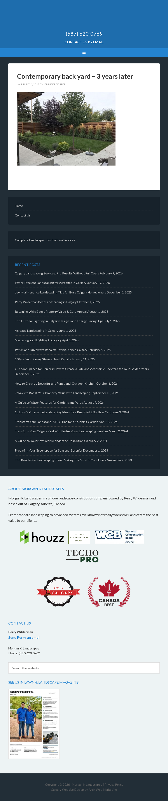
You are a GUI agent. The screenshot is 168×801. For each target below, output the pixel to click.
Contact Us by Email (84, 42)
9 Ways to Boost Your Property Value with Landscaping (52, 393)
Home (19, 206)
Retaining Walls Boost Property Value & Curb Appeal (51, 311)
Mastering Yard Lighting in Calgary (38, 340)
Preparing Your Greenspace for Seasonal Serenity (48, 450)
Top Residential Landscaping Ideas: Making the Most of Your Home (60, 460)
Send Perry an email (24, 637)
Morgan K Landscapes (83, 17)
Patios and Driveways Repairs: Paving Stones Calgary (51, 350)
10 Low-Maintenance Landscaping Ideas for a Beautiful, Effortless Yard (63, 412)
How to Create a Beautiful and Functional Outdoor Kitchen (55, 383)
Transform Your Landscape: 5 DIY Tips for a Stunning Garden (56, 422)
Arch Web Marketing (103, 789)
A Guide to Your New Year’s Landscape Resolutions (50, 441)
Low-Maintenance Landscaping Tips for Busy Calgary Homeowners (60, 292)
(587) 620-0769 (84, 33)
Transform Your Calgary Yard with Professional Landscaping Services (61, 431)
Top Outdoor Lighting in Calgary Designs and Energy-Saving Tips (59, 321)
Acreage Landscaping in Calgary (36, 330)
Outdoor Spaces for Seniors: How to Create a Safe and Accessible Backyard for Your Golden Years (82, 369)
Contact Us (23, 215)
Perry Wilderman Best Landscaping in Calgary (46, 302)
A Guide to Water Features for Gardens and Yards (49, 402)
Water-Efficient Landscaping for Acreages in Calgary (50, 282)
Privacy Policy (114, 784)
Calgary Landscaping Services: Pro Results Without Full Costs (57, 273)
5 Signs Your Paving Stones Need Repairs (43, 359)
